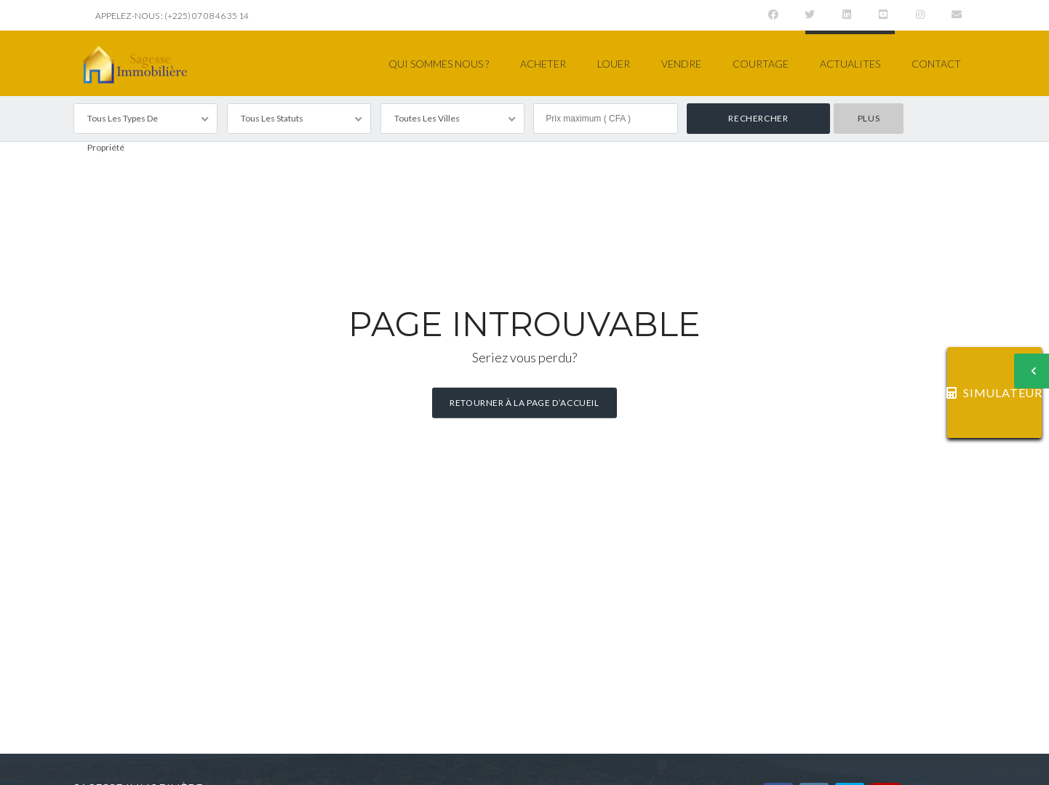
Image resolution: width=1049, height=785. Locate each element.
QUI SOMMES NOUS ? (438, 63)
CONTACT (936, 63)
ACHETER (543, 63)
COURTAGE (761, 63)
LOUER (613, 63)
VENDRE (681, 63)
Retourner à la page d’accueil (524, 402)
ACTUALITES (850, 63)
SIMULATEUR (994, 392)
